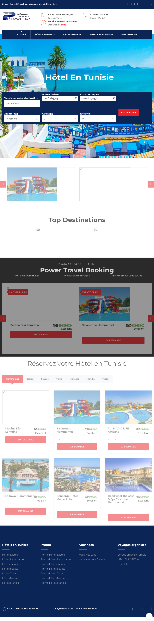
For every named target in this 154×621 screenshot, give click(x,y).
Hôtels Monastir (11, 582)
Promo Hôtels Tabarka (53, 568)
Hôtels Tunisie (45, 34)
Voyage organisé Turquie (132, 559)
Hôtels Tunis (9, 577)
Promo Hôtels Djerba (53, 559)
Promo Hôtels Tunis (52, 577)
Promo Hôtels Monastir (54, 582)
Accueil (21, 34)
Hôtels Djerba (10, 559)
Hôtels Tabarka (10, 568)
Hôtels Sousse (10, 573)
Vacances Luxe (87, 559)
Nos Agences (129, 34)
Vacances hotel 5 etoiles (93, 563)
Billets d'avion (72, 34)
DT (150, 4)
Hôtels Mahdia (10, 587)
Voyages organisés (101, 34)
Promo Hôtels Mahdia (53, 587)
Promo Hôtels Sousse (53, 573)
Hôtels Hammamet (13, 563)
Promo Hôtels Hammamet (56, 563)
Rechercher (128, 113)
